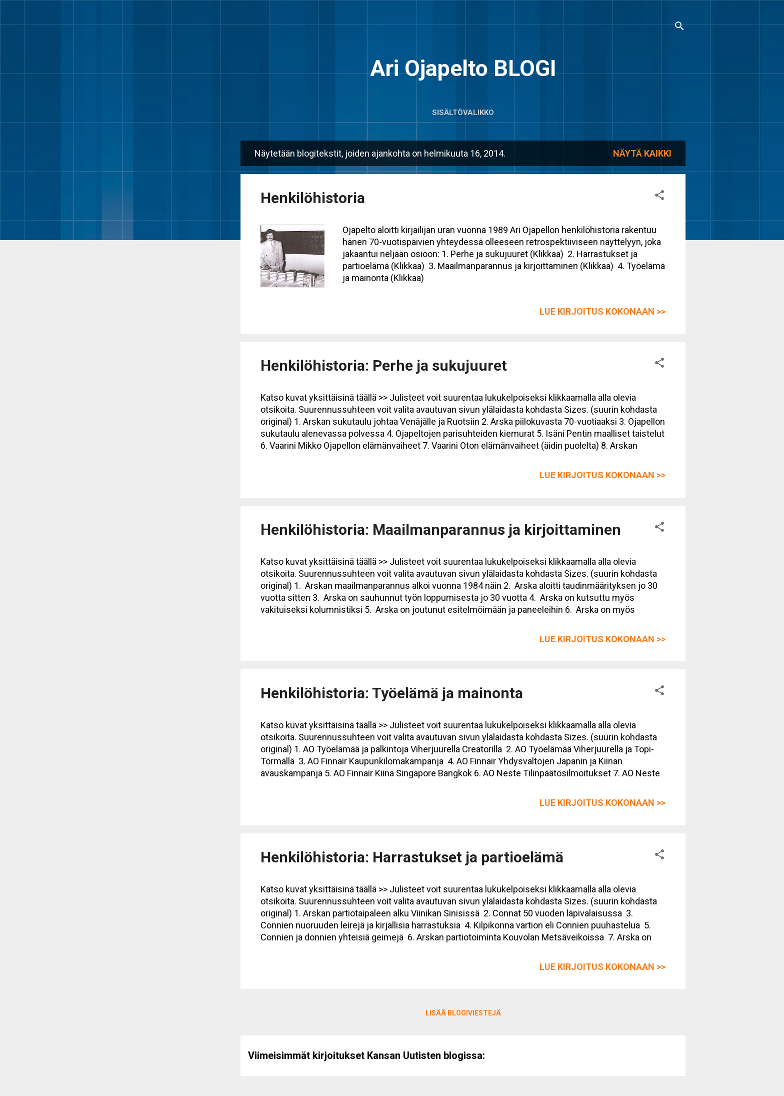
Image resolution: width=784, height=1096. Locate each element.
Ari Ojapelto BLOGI (463, 68)
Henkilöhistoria (312, 198)
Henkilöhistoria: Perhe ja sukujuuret (383, 365)
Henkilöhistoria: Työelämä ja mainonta (391, 693)
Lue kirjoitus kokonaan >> (603, 311)
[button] (660, 196)
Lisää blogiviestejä (463, 1013)
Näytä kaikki (642, 153)
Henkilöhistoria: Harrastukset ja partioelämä (412, 857)
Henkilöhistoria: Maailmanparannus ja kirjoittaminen (440, 529)
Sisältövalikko (463, 112)
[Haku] (680, 27)
